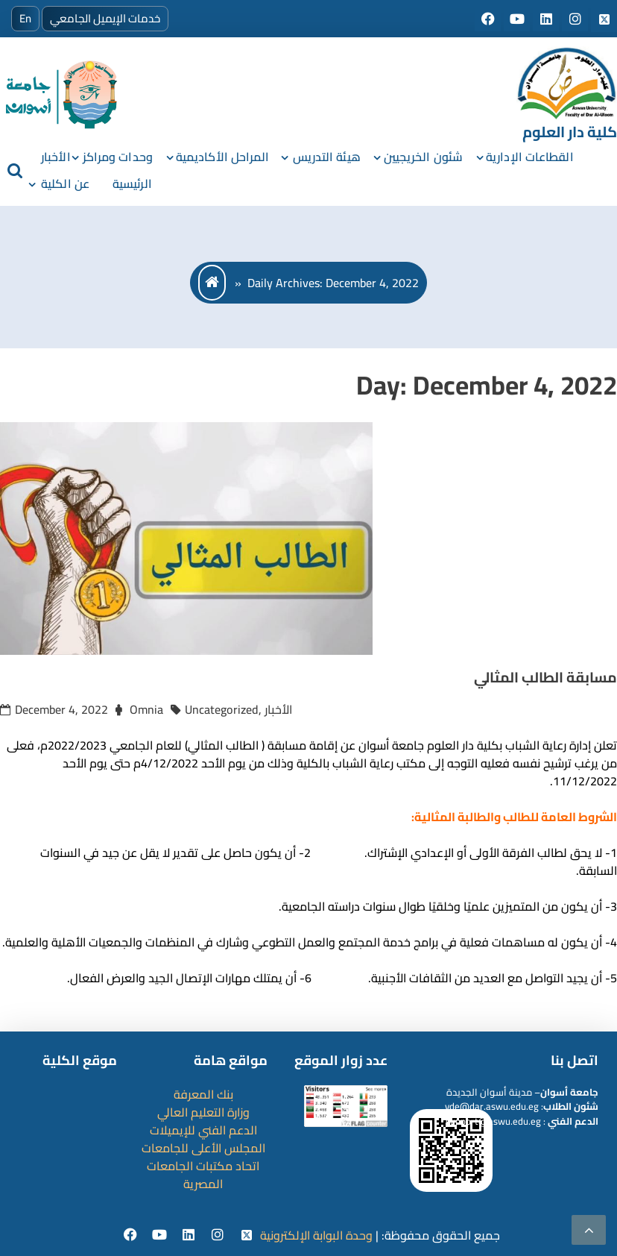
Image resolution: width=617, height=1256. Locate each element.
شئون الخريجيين (423, 156)
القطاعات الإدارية (530, 156)
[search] (15, 170)
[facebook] (132, 1235)
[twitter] (247, 1235)
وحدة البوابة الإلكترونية (316, 1235)
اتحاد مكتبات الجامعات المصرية (203, 1175)
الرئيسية (132, 183)
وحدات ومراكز (118, 156)
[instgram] (219, 1235)
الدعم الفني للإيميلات (203, 1130)
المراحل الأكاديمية (223, 156)
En (25, 18)
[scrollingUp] (589, 1230)
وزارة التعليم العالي (203, 1112)
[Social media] (489, 19)
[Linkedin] (190, 1235)
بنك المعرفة (203, 1094)
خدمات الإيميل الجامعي (105, 18)
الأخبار (56, 156)
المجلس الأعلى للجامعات (203, 1148)
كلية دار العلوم (569, 131)
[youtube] (161, 1235)
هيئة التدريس (327, 156)
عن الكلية (65, 183)
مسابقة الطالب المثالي (545, 677)
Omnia (146, 709)
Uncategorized (222, 709)
